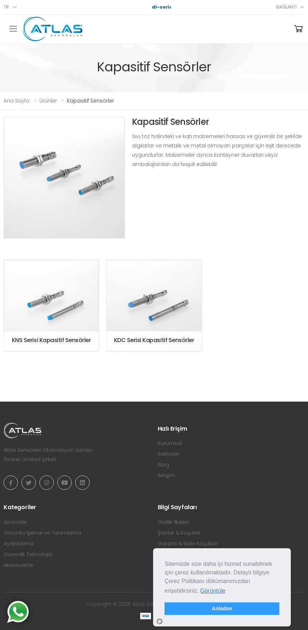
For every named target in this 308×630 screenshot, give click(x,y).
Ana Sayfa (16, 100)
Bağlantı (286, 7)
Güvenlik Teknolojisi (28, 554)
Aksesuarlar (18, 565)
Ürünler (48, 100)
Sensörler (15, 522)
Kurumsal (170, 443)
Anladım (222, 608)
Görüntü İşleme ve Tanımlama (42, 532)
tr (6, 7)
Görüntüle (212, 591)
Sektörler (169, 454)
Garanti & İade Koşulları (187, 543)
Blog (163, 464)
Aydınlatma (18, 543)
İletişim (166, 475)
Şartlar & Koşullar (179, 532)
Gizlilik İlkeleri (173, 522)
